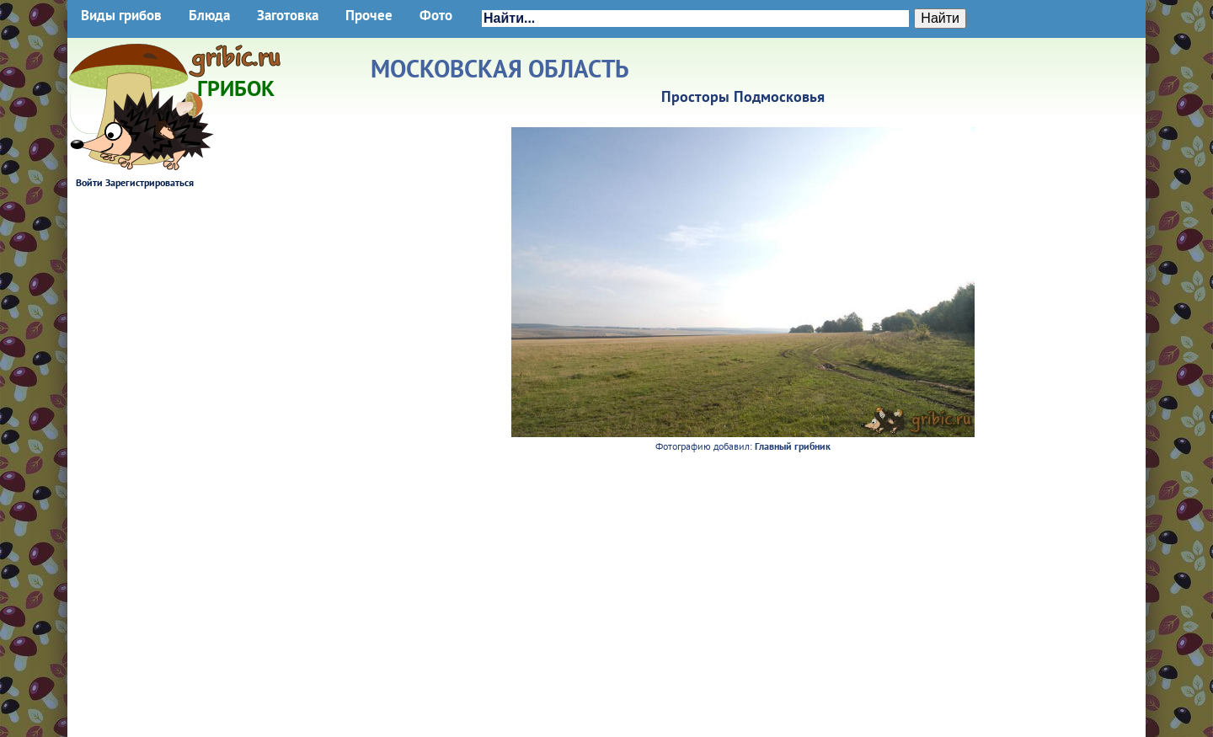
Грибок (236, 82)
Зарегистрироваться (149, 182)
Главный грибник (793, 446)
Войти (89, 182)
